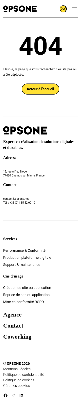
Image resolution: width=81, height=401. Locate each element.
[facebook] (5, 395)
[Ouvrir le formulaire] (63, 8)
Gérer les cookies (16, 385)
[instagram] (13, 395)
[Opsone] (20, 9)
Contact (13, 325)
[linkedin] (21, 395)
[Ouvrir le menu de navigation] (75, 9)
